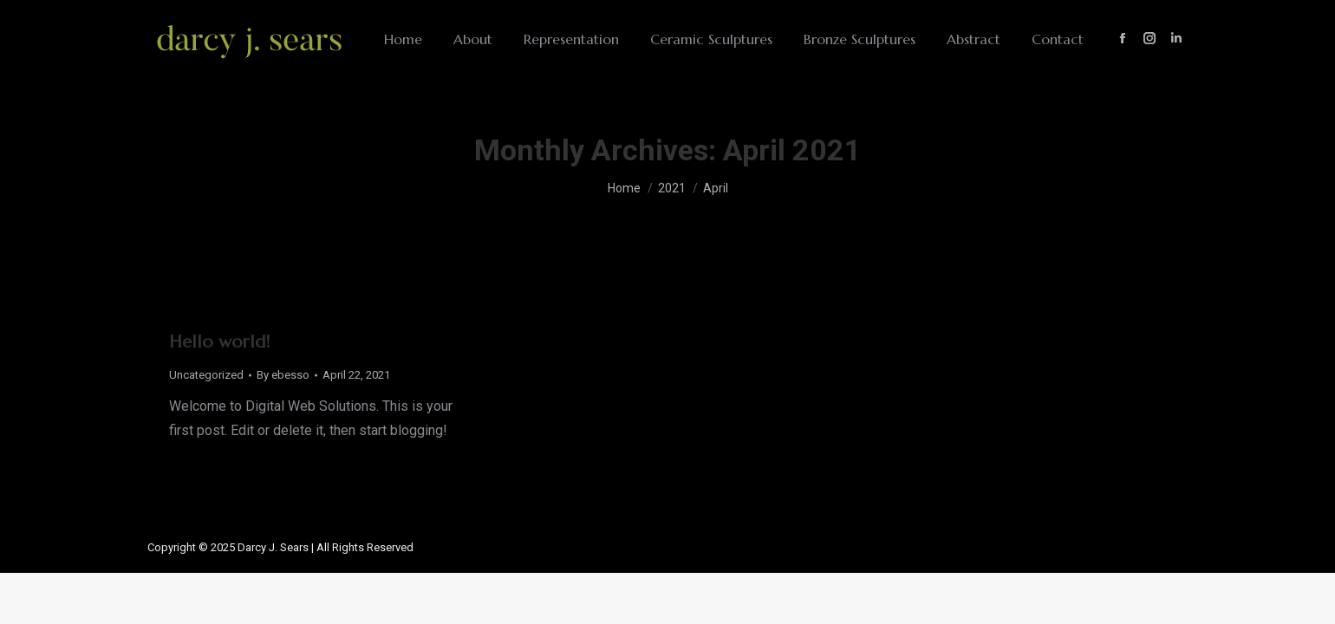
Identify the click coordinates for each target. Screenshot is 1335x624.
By (283, 374)
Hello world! (219, 342)
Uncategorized (206, 374)
